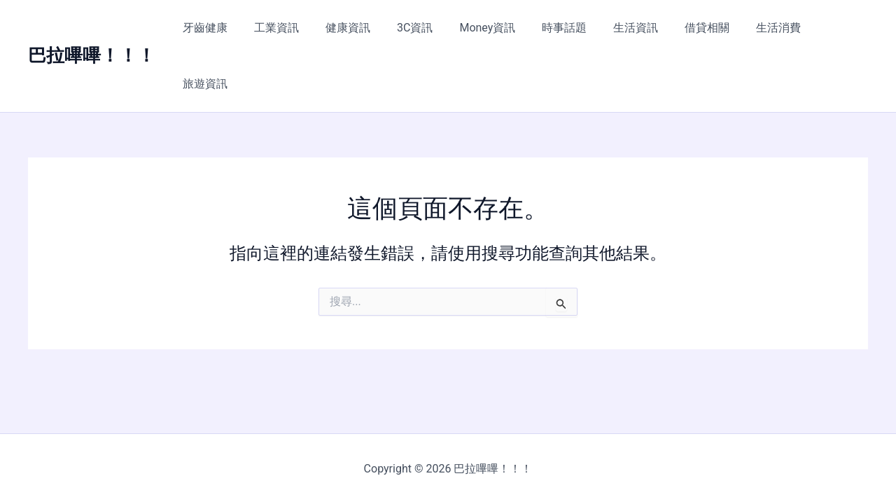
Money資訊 (493, 27)
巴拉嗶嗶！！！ (91, 27)
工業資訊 (294, 27)
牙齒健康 (227, 27)
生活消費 (767, 27)
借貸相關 (700, 27)
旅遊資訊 (834, 27)
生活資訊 (632, 27)
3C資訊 (424, 27)
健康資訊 (362, 27)
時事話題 (565, 27)
